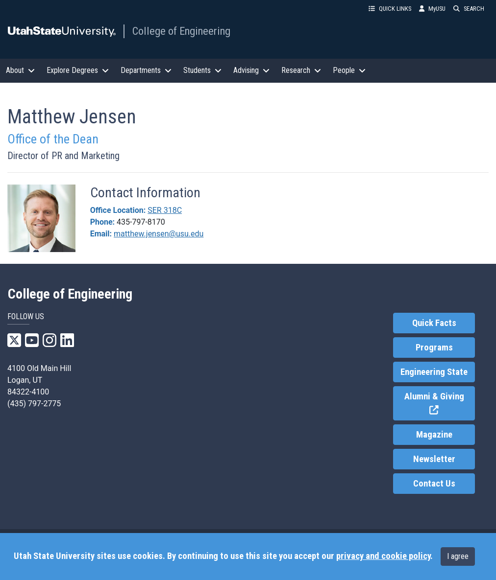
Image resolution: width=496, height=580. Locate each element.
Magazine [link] (434, 434)
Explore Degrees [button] (78, 70)
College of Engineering (181, 30)
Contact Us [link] (434, 483)
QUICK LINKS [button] (390, 8)
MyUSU (432, 8)
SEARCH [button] (468, 8)
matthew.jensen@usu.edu (158, 233)
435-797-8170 (141, 222)
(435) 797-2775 (34, 403)
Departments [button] (146, 70)
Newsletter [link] (434, 459)
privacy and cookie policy (383, 556)
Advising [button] (251, 70)
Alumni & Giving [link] (439, 403)
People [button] (349, 70)
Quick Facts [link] (434, 323)
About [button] (20, 70)
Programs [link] (434, 347)
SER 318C (165, 210)
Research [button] (301, 70)
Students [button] (202, 70)
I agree (458, 556)
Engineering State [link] (434, 372)
